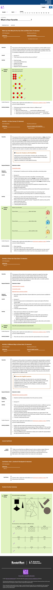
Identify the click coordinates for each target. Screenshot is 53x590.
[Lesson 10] (37, 13)
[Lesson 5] (27, 13)
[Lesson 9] (35, 13)
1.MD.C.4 (5, 128)
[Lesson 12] (41, 13)
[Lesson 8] (33, 13)
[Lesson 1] (20, 13)
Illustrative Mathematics (11, 578)
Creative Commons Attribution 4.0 (31, 578)
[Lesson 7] (31, 13)
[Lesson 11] (39, 13)
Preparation (5, 25)
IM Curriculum (48, 0)
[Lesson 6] (29, 13)
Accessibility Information (29, 575)
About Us (49, 1)
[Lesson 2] (22, 13)
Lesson (13, 25)
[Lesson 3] (24, 13)
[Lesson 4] (26, 13)
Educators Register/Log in (45, 4)
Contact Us (49, 2)
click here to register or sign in (39, 102)
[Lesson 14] (46, 13)
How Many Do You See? (33, 38)
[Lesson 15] (48, 13)
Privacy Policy (21, 575)
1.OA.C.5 (5, 37)
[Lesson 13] (44, 13)
